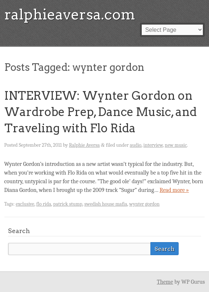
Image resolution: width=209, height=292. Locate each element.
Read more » (174, 190)
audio (135, 145)
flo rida (43, 204)
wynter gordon (144, 204)
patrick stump (67, 204)
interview (153, 145)
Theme (165, 282)
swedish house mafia (105, 204)
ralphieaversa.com (69, 14)
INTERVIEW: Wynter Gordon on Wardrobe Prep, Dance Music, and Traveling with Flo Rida (100, 112)
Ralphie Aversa (84, 145)
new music (176, 145)
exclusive (25, 204)
